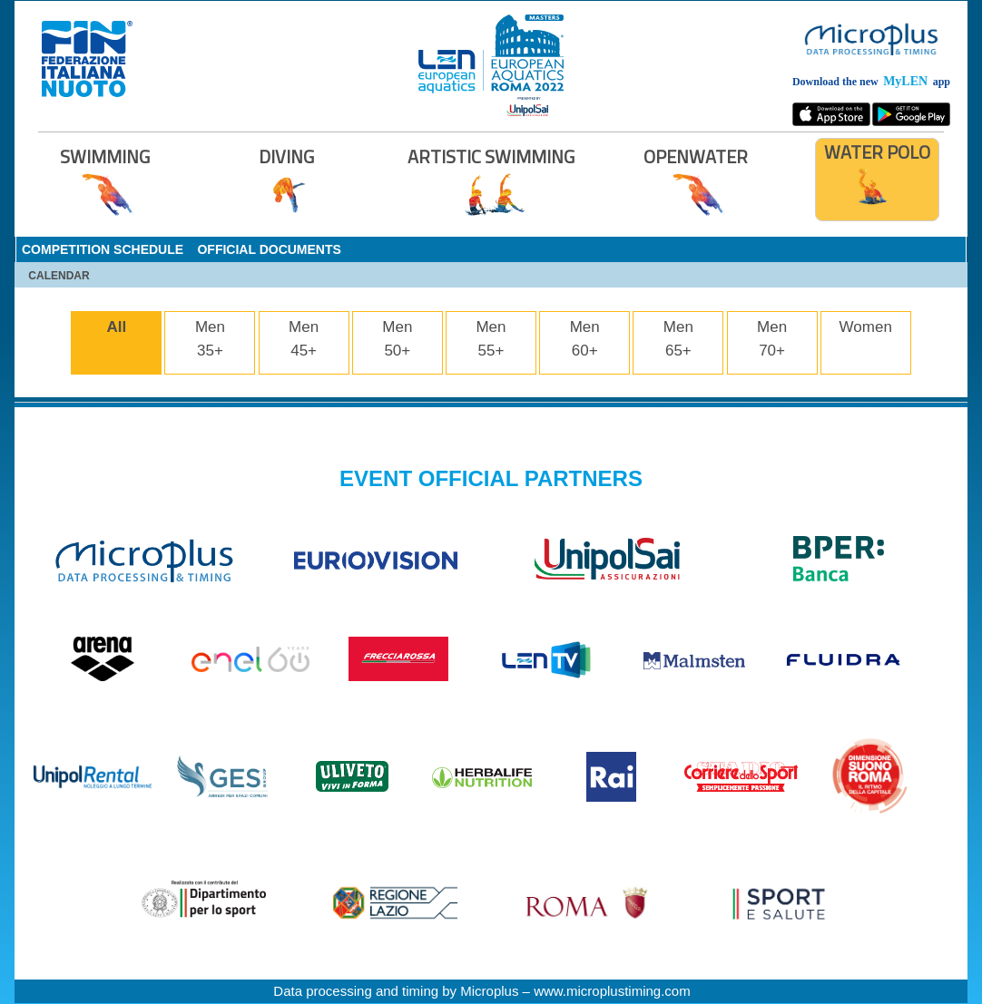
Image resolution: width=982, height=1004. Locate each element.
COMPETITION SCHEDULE (102, 249)
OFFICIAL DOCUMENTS (268, 249)
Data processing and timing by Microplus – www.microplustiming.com (481, 991)
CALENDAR (58, 275)
